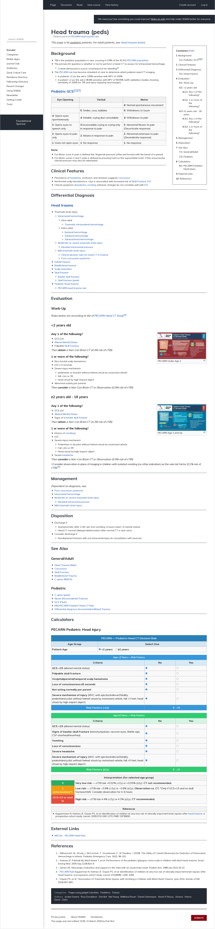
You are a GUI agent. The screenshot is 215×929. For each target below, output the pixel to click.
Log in (204, 4)
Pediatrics (105, 892)
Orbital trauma (62, 261)
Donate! (11, 50)
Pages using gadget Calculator (84, 892)
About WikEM (78, 916)
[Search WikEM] (22, 39)
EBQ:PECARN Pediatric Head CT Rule (74, 605)
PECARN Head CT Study (109, 315)
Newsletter (12, 95)
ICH (149, 181)
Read (79, 4)
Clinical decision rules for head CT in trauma (84, 254)
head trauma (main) (133, 42)
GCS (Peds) (61, 602)
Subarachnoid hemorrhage (79, 239)
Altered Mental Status (66, 342)
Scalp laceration (63, 269)
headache (75, 177)
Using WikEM (13, 90)
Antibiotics (12, 68)
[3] (79, 90)
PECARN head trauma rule (84, 36)
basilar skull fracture (76, 417)
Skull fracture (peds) (68, 280)
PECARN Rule (67, 871)
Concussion (61, 568)
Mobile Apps (13, 59)
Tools (9, 104)
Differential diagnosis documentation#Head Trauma (82, 609)
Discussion (66, 4)
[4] (125, 315)
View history (111, 4)
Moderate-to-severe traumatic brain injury (80, 242)
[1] (118, 67)
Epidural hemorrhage (76, 232)
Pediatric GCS (62, 91)
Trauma (115, 892)
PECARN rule (66, 72)
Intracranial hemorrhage (71, 216)
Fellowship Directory (17, 81)
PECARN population (138, 60)
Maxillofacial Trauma (66, 575)
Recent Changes (15, 86)
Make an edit (158, 19)
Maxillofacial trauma (65, 265)
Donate (199, 918)
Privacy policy (58, 916)
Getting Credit (14, 99)
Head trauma (62, 205)
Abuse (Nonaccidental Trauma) (71, 598)
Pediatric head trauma (67, 283)
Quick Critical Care (16, 72)
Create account (187, 4)
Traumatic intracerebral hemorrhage (84, 224)
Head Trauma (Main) (65, 565)
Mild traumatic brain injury (71, 250)
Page (53, 4)
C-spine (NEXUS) (63, 579)
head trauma (195, 813)
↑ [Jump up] (58, 853)
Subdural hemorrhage (76, 235)
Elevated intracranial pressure (77, 247)
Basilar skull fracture (68, 276)
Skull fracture (61, 272)
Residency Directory (17, 77)
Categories (12, 54)
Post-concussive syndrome (75, 258)
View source (93, 4)
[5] (58, 467)
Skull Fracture (139, 181)
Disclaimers (97, 916)
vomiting (91, 184)
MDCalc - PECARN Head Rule (70, 835)
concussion (124, 177)
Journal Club (13, 63)
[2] (75, 90)
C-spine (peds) (62, 595)
